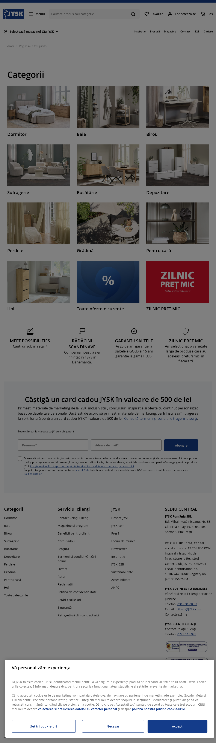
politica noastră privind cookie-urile (158, 709)
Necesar (113, 726)
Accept (177, 726)
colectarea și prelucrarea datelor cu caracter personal (77, 709)
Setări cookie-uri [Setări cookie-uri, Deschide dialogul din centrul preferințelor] (43, 726)
